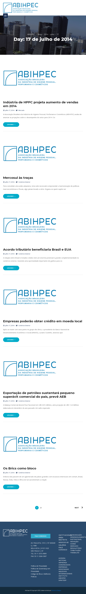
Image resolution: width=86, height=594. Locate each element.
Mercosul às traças (18, 178)
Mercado (21, 110)
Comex (73, 544)
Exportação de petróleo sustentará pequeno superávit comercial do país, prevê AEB (38, 395)
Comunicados (64, 565)
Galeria (62, 545)
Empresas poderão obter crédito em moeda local (42, 321)
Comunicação (76, 535)
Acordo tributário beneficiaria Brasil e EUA (37, 249)
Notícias (62, 560)
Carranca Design (56, 590)
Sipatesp (62, 580)
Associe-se (64, 542)
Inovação (74, 541)
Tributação (75, 550)
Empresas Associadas (64, 568)
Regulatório (76, 548)
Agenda (62, 558)
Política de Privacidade (39, 566)
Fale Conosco (40, 536)
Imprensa (63, 562)
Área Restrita (63, 539)
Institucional (65, 535)
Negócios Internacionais (65, 573)
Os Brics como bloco (19, 468)
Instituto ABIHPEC (63, 577)
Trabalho (74, 553)
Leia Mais (11, 124)
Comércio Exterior (24, 182)
